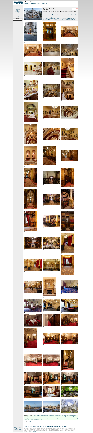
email (57, 426)
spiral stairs (61, 17)
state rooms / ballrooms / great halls (69, 14)
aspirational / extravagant (69, 17)
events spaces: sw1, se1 (66, 16)
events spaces (74, 16)
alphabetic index (17, 8)
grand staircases (54, 17)
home (18, 6)
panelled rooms (46, 18)
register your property (18, 429)
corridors (73, 18)
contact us (18, 12)
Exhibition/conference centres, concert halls (37, 422)
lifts (74, 19)
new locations (18, 11)
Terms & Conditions (33, 431)
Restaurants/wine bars (33, 424)
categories (18, 9)
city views (49, 17)
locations (26, 3)
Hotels (30, 421)
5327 (47, 3)
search (17, 428)
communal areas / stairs (54, 18)
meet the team (18, 13)
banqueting (68, 18)
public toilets (62, 18)
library (17, 10)
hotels (43, 3)
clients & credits (18, 15)
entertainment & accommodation (35, 3)
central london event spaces (55, 14)
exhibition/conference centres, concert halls (51, 16)
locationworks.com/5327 (73, 6)
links (18, 16)
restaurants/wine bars (47, 19)
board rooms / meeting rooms (67, 19)
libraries (44, 17)
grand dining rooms (56, 19)
